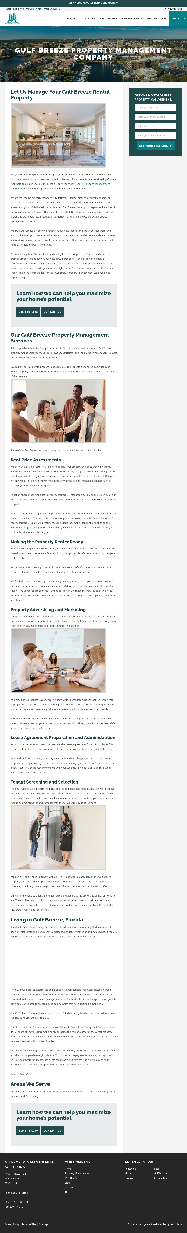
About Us (152, 18)
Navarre (129, 1178)
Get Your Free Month (155, 145)
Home (68, 1168)
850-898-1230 (172, 9)
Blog (164, 18)
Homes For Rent (14, 9)
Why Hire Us (71, 1178)
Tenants (89, 18)
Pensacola (130, 1168)
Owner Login (34, 9)
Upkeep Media (174, 1224)
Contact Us (178, 18)
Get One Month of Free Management (93, 3)
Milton (112, 1091)
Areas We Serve (132, 18)
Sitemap (43, 1224)
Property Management (77, 1173)
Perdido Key (160, 1178)
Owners (73, 18)
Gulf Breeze (51, 927)
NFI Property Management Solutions (60, 1091)
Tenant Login (52, 9)
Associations (108, 18)
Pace (104, 1091)
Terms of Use (29, 1224)
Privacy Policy (12, 1224)
